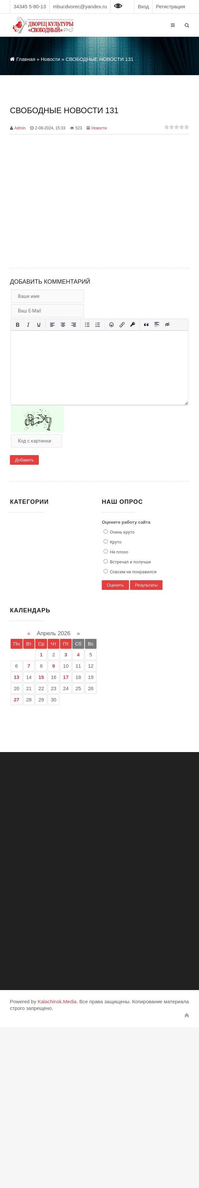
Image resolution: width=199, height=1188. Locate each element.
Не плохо (118, 551)
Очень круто (122, 532)
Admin (20, 128)
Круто (115, 542)
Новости (99, 128)
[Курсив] (28, 324)
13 (16, 677)
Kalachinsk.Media (57, 1001)
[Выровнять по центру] (63, 324)
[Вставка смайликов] (111, 324)
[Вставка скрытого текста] (167, 324)
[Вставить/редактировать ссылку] (122, 324)
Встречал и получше (130, 561)
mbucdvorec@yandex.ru (80, 6)
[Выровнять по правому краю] (73, 324)
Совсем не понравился (133, 571)
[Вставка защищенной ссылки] (132, 324)
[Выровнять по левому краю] (52, 324)
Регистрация (170, 6)
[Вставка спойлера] (157, 324)
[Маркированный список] (87, 324)
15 (41, 677)
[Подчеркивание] (38, 324)
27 (16, 699)
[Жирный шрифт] (17, 324)
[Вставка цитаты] (146, 324)
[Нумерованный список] (97, 324)
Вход (143, 6)
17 (66, 677)
